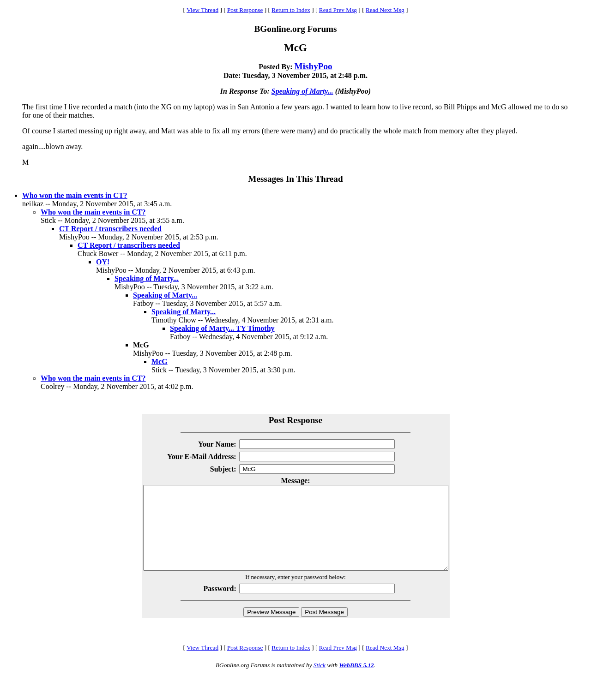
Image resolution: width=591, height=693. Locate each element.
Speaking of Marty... (302, 91)
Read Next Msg (385, 9)
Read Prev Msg (338, 9)
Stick (320, 681)
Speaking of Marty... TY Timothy (222, 328)
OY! (102, 262)
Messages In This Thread (295, 179)
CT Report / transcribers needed (110, 229)
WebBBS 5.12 (356, 681)
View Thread (202, 9)
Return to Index (290, 9)
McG (159, 361)
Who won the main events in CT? (74, 195)
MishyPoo (313, 66)
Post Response (245, 9)
